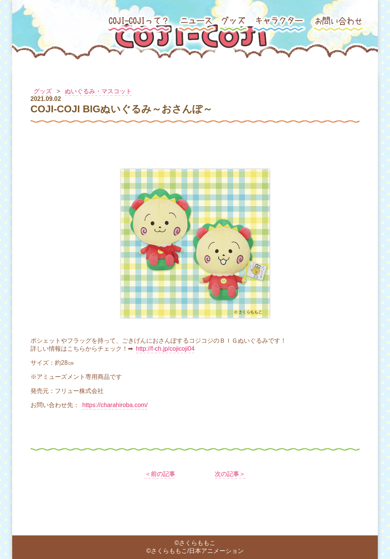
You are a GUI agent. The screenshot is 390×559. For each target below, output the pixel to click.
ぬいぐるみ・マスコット (98, 91)
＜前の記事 (160, 474)
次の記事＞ (230, 474)
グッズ (43, 91)
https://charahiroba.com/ (115, 405)
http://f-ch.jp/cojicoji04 (165, 348)
